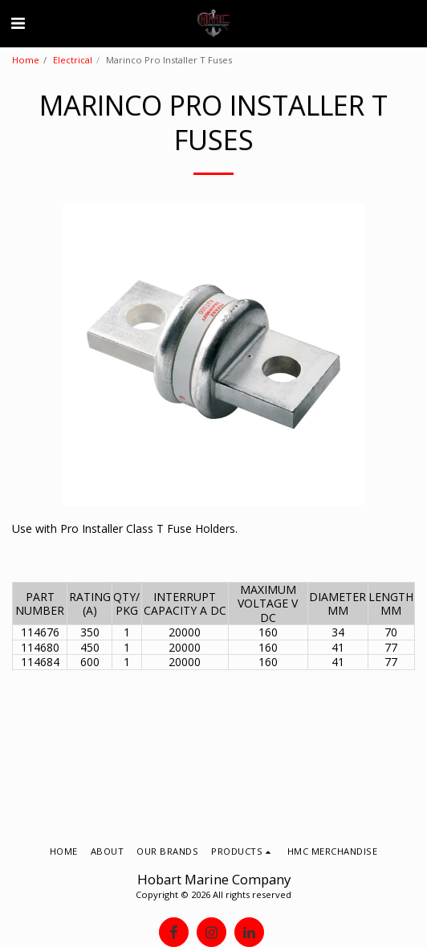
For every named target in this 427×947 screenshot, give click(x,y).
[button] (17, 22)
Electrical (72, 60)
